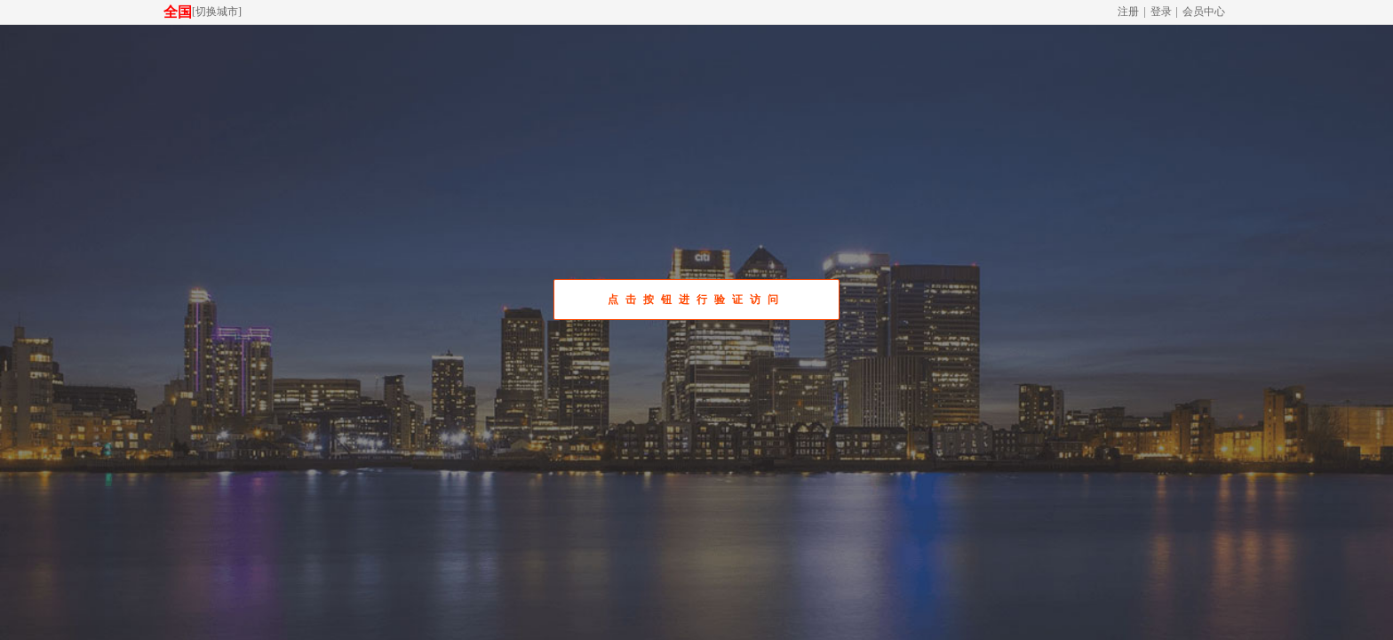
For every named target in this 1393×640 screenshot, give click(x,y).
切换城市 (216, 11)
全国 (177, 12)
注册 (1128, 11)
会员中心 (1203, 11)
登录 (1161, 11)
